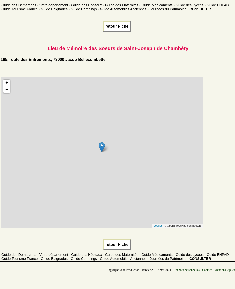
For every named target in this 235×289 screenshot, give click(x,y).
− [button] (6, 90)
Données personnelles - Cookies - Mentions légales (204, 270)
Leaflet (158, 225)
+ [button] (6, 83)
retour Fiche (116, 26)
